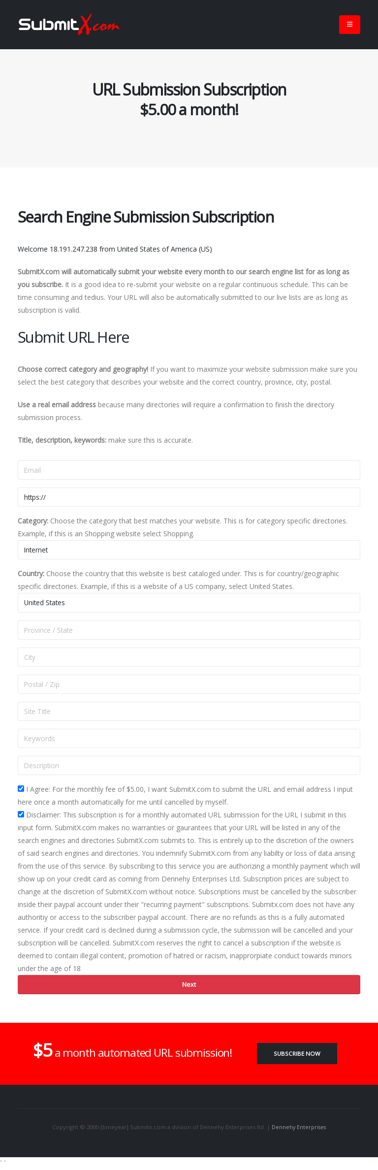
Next (189, 984)
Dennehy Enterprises (299, 1127)
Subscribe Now (297, 1053)
